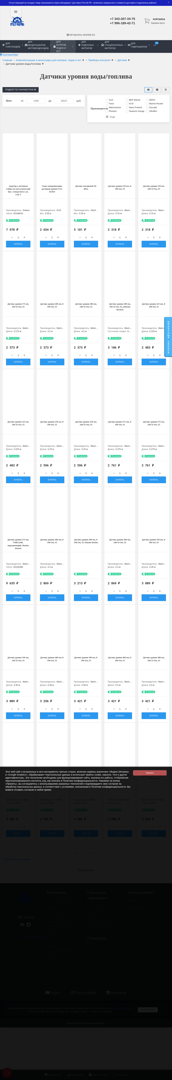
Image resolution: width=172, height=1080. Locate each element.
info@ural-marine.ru (81, 35)
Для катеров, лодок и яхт (63, 46)
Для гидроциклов (138, 45)
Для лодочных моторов (88, 45)
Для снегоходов (13, 45)
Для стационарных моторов (113, 45)
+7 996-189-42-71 (122, 23)
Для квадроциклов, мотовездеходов (37, 45)
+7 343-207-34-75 (122, 19)
